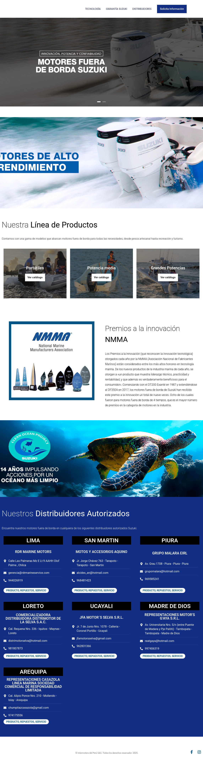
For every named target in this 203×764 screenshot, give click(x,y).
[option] (101, 62)
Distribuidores (141, 9)
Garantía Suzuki (116, 9)
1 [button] (99, 101)
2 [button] (104, 101)
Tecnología (93, 9)
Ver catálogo (35, 277)
